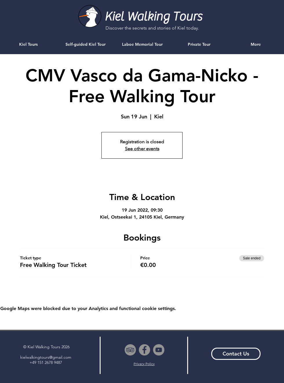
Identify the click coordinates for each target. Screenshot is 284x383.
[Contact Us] (236, 354)
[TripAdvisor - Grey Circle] (130, 349)
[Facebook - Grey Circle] (144, 349)
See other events (142, 148)
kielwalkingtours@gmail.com (45, 357)
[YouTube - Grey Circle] (158, 349)
